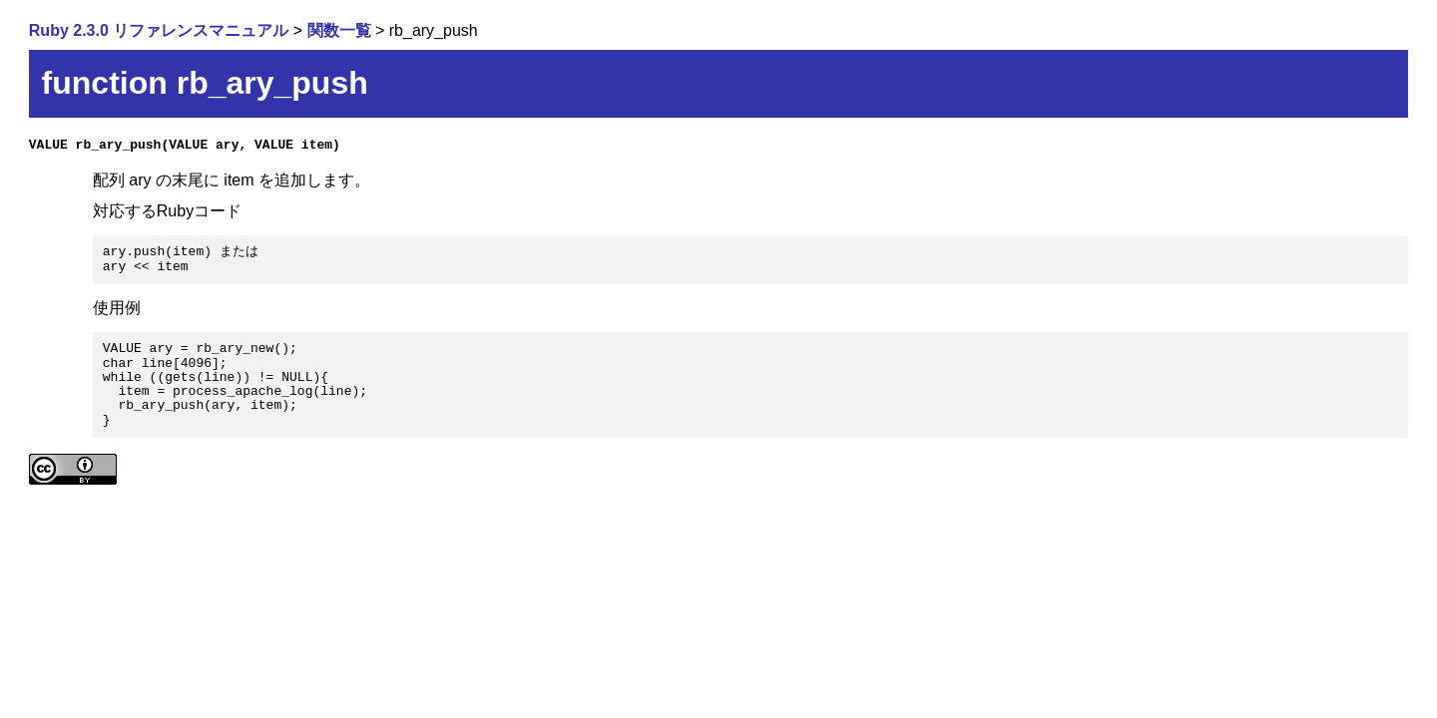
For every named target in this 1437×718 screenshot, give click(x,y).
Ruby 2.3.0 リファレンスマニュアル (158, 30)
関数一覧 (339, 30)
